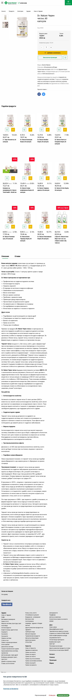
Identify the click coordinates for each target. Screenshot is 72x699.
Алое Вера (4, 625)
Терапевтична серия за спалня (58, 631)
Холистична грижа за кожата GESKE (58, 620)
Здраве (3, 613)
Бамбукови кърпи (54, 642)
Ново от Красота (30, 648)
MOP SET (52, 644)
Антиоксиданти (6, 627)
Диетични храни (30, 640)
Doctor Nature (46, 65)
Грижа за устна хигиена (32, 658)
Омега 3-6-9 (5, 621)
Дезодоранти (53, 613)
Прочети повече (42, 89)
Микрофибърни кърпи (56, 629)
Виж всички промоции (50, 57)
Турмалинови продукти (32, 636)
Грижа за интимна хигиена (33, 661)
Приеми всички (63, 695)
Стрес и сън (5, 640)
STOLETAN (28, 642)
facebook (6, 604)
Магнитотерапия (30, 634)
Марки (51, 663)
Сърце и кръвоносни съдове (10, 648)
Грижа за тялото (30, 656)
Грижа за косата (30, 652)
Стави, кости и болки (7, 663)
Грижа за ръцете (30, 663)
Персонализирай (40, 695)
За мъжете (4, 636)
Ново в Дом (53, 627)
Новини (52, 657)
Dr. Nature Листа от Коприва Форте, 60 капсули (60, 142)
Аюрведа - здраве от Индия (33, 623)
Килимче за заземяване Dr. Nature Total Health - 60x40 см (9, 190)
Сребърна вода (30, 631)
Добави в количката (52, 53)
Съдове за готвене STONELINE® (59, 633)
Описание (5, 256)
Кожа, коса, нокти (30, 613)
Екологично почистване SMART (59, 650)
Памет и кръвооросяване (9, 642)
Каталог (52, 654)
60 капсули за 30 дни (50, 67)
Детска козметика (55, 617)
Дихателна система (7, 646)
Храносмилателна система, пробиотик (9, 652)
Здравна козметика (31, 650)
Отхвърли (52, 695)
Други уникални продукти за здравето (34, 628)
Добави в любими (65, 58)
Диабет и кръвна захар (8, 661)
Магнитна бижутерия (31, 638)
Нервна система (6, 638)
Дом (50, 625)
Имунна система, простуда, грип (11, 623)
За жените (4, 634)
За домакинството (55, 637)
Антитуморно (29, 621)
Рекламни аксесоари (55, 646)
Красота (28, 646)
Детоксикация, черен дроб (9, 655)
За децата (4, 632)
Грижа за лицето (30, 654)
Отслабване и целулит (32, 615)
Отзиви (17, 256)
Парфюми (52, 615)
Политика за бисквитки (10, 689)
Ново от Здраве (6, 615)
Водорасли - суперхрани (32, 617)
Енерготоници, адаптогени (9, 630)
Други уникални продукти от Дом (59, 648)
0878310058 (23, 3)
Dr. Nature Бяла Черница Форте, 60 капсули (26, 239)
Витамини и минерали (8, 619)
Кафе (3, 617)
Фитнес (27, 625)
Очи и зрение (5, 644)
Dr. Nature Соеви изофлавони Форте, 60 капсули (27, 190)
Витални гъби (29, 619)
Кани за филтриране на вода (58, 635)
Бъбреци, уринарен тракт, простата (9, 658)
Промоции (52, 660)
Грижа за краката (30, 665)
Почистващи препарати (56, 639)
